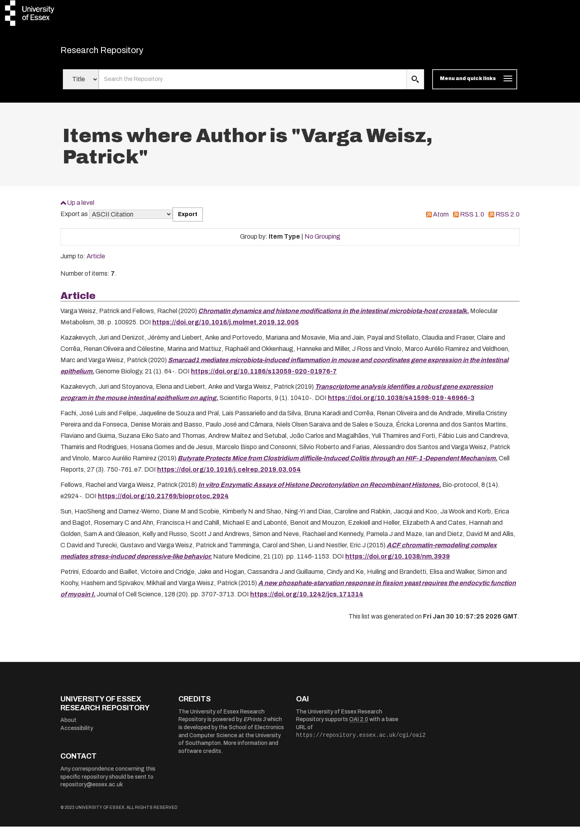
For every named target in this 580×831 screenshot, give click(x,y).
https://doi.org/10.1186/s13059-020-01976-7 (264, 375)
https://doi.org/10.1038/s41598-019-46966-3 (401, 402)
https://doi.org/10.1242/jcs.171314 (306, 598)
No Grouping (322, 240)
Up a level (80, 206)
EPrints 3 (254, 724)
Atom (441, 218)
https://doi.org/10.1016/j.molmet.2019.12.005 (225, 326)
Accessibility (76, 733)
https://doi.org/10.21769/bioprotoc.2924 (163, 500)
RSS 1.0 (472, 218)
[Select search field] (81, 84)
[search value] (253, 84)
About (68, 725)
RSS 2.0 (507, 218)
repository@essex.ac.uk (91, 789)
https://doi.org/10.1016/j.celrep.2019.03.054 (229, 473)
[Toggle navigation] (474, 84)
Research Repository (117, 52)
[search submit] (415, 84)
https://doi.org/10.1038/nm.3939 (397, 560)
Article (96, 260)
